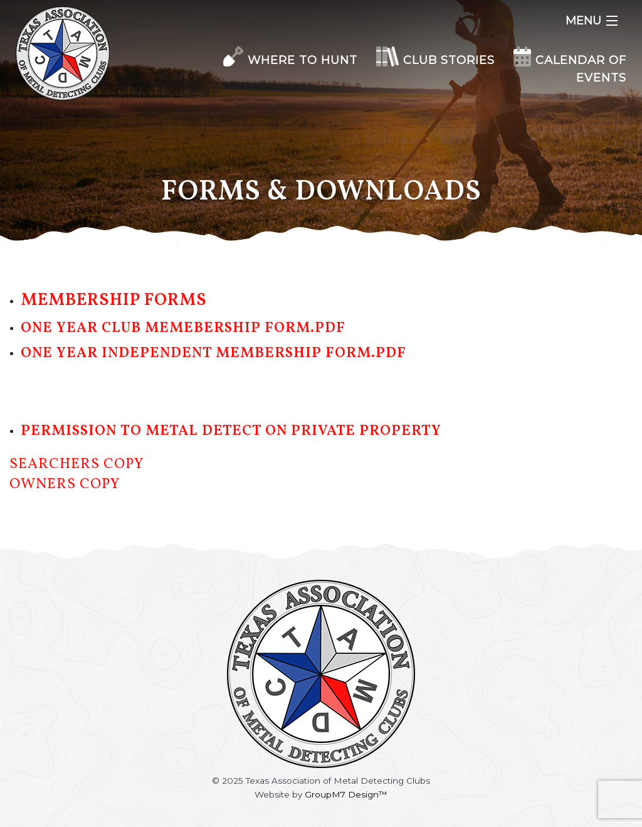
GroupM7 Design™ (346, 794)
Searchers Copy (76, 464)
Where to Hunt (290, 60)
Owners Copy (64, 484)
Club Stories (435, 60)
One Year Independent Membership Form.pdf (213, 353)
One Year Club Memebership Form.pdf (183, 328)
